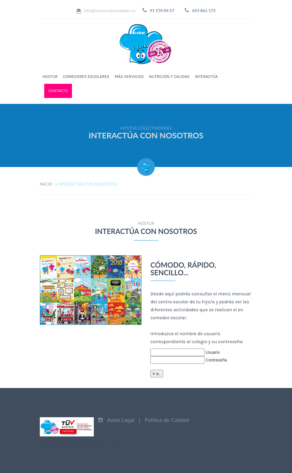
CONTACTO (58, 90)
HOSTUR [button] (50, 76)
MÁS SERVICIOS (129, 76)
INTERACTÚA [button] (206, 76)
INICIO (46, 183)
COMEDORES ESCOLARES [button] (86, 76)
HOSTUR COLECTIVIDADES (69, 442)
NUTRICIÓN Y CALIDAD (169, 76)
